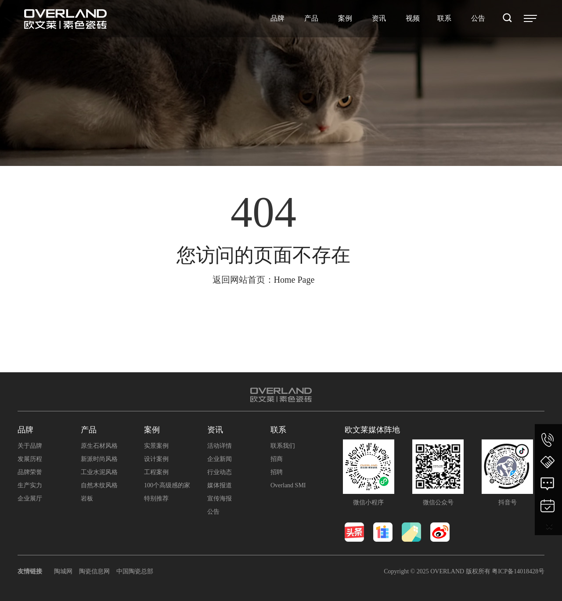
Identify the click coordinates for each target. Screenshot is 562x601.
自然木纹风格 (99, 485)
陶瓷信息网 (94, 571)
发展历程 (30, 459)
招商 (276, 459)
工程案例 (156, 472)
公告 (213, 511)
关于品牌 (30, 446)
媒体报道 (219, 485)
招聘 (276, 472)
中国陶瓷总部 (134, 571)
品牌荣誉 (30, 472)
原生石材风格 (99, 446)
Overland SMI (288, 485)
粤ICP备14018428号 (518, 571)
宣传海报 (219, 498)
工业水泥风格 (99, 472)
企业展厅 (30, 498)
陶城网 (63, 571)
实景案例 (156, 446)
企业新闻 (219, 459)
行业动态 (219, 472)
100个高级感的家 (167, 485)
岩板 (87, 498)
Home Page (294, 279)
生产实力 (30, 485)
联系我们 (282, 446)
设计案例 (156, 459)
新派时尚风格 (99, 459)
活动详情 (219, 446)
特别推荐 (156, 498)
